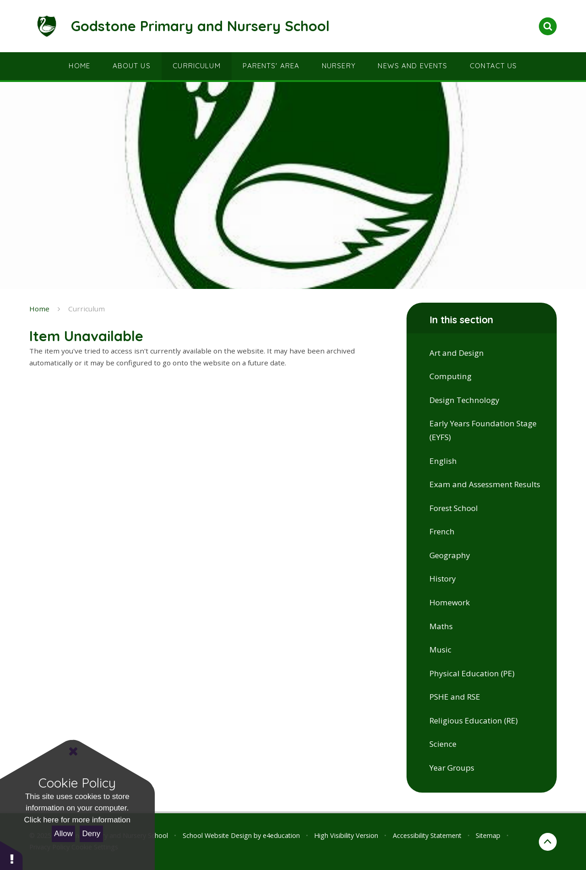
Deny (91, 833)
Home (39, 308)
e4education (281, 835)
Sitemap (488, 835)
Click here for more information (77, 820)
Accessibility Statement (427, 835)
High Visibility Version (346, 835)
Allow (63, 833)
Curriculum (86, 308)
